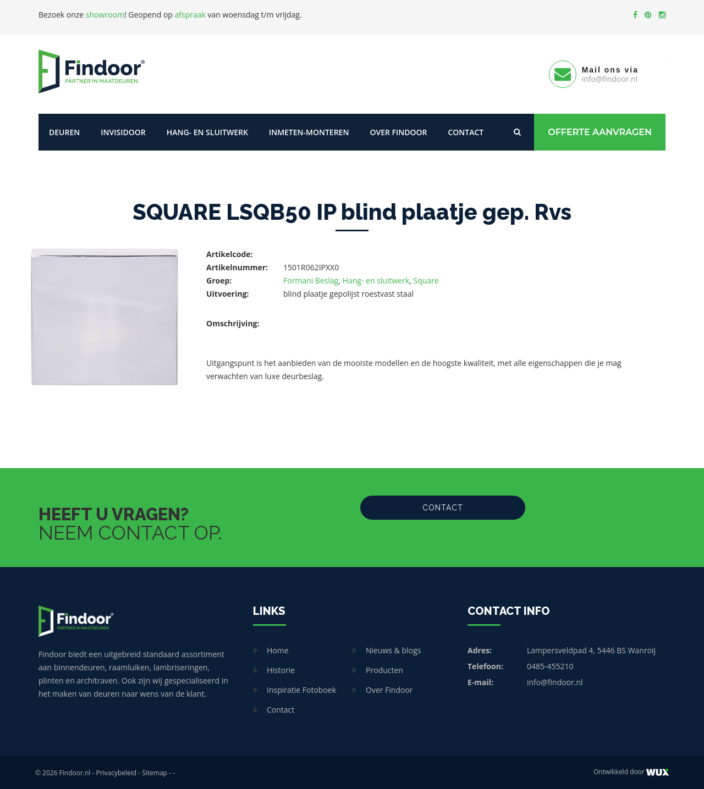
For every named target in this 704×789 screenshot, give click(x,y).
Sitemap (154, 771)
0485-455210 (550, 665)
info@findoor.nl (555, 681)
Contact (465, 130)
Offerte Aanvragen (600, 130)
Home (278, 649)
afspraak (190, 14)
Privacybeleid (116, 771)
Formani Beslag (310, 279)
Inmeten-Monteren (309, 130)
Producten (384, 669)
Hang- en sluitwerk (207, 130)
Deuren (64, 130)
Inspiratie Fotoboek (301, 689)
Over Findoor (398, 130)
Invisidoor (123, 130)
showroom (105, 14)
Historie (281, 669)
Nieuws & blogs (393, 649)
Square (426, 279)
